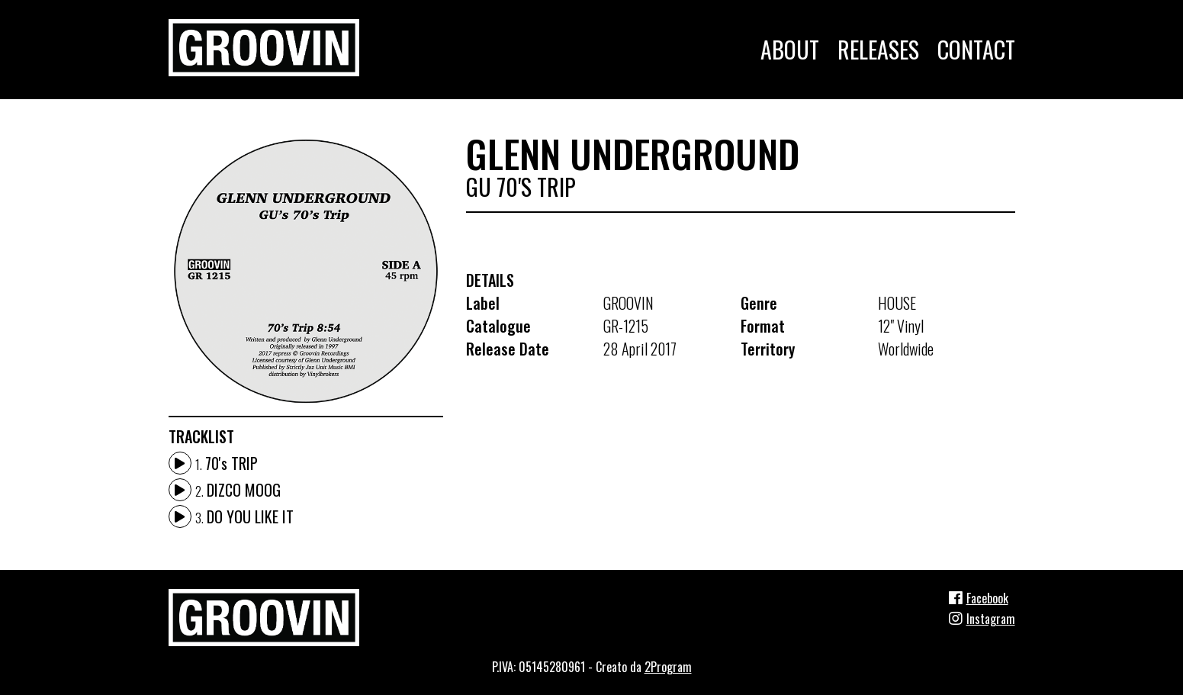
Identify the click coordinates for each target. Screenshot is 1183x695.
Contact (976, 49)
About (789, 49)
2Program (668, 667)
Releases (878, 49)
